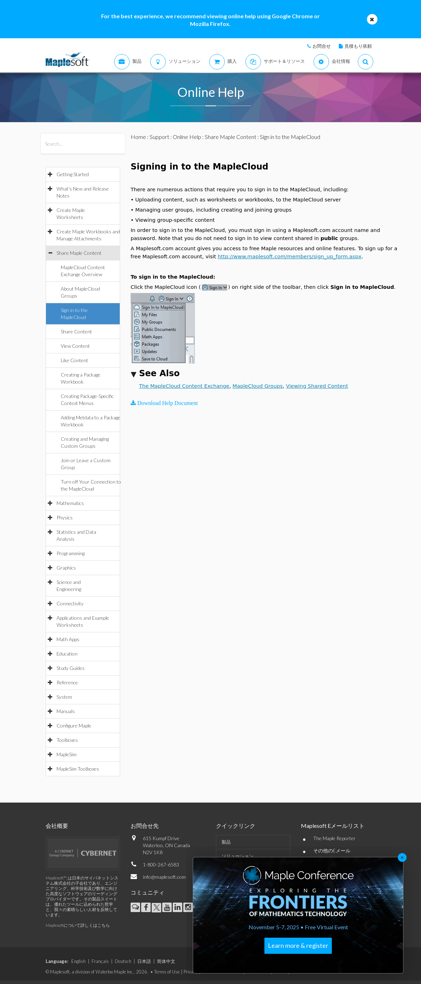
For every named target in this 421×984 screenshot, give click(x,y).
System (64, 697)
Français (100, 961)
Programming (71, 553)
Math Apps (68, 639)
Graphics (66, 568)
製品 (226, 842)
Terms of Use (167, 972)
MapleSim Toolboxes (78, 769)
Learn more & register (298, 945)
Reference (67, 682)
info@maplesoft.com (164, 877)
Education (67, 654)
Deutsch (123, 961)
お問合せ (322, 46)
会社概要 (57, 825)
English (78, 961)
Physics (65, 517)
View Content (75, 346)
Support (159, 136)
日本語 (144, 961)
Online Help (187, 136)
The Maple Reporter (334, 838)
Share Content (76, 331)
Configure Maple (74, 726)
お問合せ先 (145, 825)
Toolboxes (67, 740)
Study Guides (71, 668)
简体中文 (166, 961)
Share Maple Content (79, 253)
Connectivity (70, 603)
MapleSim (67, 754)
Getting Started (73, 174)
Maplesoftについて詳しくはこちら (78, 925)
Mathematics (70, 503)
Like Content (74, 360)
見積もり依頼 (358, 46)
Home (138, 136)
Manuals (66, 711)
